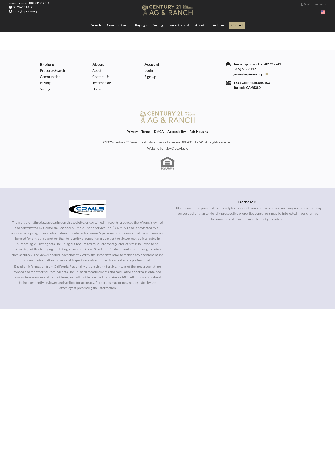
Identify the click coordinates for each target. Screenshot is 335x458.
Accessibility (177, 131)
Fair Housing (199, 131)
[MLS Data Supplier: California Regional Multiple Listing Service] (87, 208)
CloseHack (179, 148)
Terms (145, 131)
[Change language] (323, 12)
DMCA (159, 131)
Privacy (132, 131)
